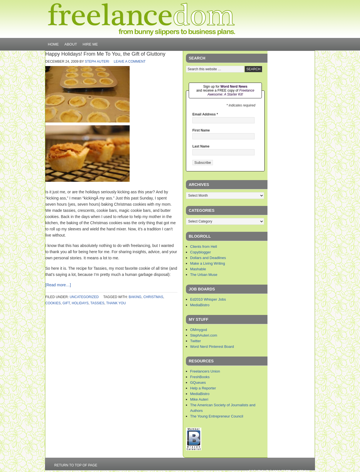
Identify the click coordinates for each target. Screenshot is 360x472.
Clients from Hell (203, 246)
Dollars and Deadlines (208, 258)
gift (66, 303)
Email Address (205, 114)
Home (53, 44)
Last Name (201, 146)
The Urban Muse (203, 275)
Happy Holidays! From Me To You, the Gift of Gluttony (105, 54)
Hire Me (90, 44)
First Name (201, 130)
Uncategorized (84, 297)
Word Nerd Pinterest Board (212, 346)
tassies (97, 303)
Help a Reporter (203, 388)
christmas (153, 297)
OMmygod (198, 330)
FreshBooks (200, 377)
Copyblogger (200, 252)
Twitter (195, 341)
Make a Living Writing (207, 263)
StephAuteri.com (203, 335)
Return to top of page (75, 465)
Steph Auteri (97, 61)
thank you (116, 303)
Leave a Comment (130, 61)
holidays (80, 303)
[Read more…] (58, 285)
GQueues (198, 382)
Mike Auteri (199, 399)
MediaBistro (200, 305)
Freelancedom (141, 19)
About (70, 44)
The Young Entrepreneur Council (216, 416)
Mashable (198, 269)
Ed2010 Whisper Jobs (208, 299)
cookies (53, 303)
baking (135, 297)
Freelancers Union (205, 371)
